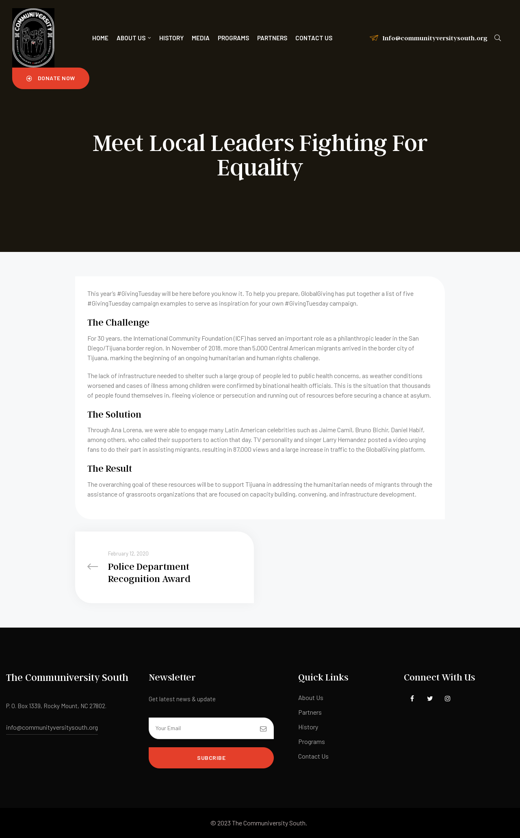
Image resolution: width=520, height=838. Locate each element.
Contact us (313, 38)
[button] (50, 78)
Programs (233, 38)
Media (201, 38)
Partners (272, 38)
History (171, 38)
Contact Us (313, 756)
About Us (134, 38)
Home (100, 38)
